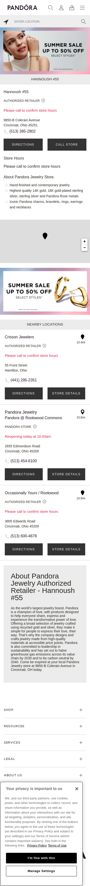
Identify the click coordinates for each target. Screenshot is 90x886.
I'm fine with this (41, 858)
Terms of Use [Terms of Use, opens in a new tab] (57, 845)
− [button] (84, 248)
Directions (23, 144)
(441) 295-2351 (24, 380)
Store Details (66, 393)
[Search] (50, 7)
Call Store (67, 144)
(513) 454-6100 (24, 461)
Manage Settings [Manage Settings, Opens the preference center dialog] (41, 871)
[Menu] (82, 7)
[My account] (61, 7)
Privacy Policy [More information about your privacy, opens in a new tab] (37, 845)
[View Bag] (71, 7)
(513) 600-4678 (24, 536)
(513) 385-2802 (22, 131)
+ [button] (84, 241)
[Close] (77, 788)
